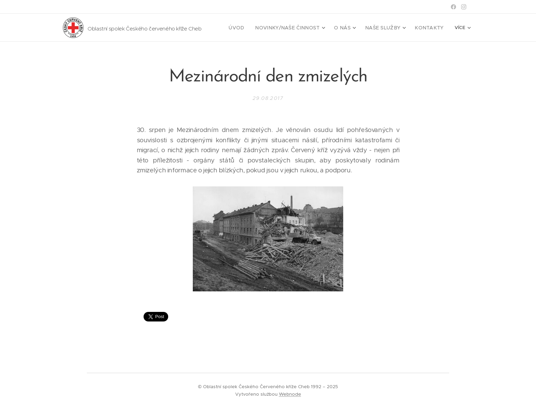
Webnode (290, 394)
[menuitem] (254, 27)
